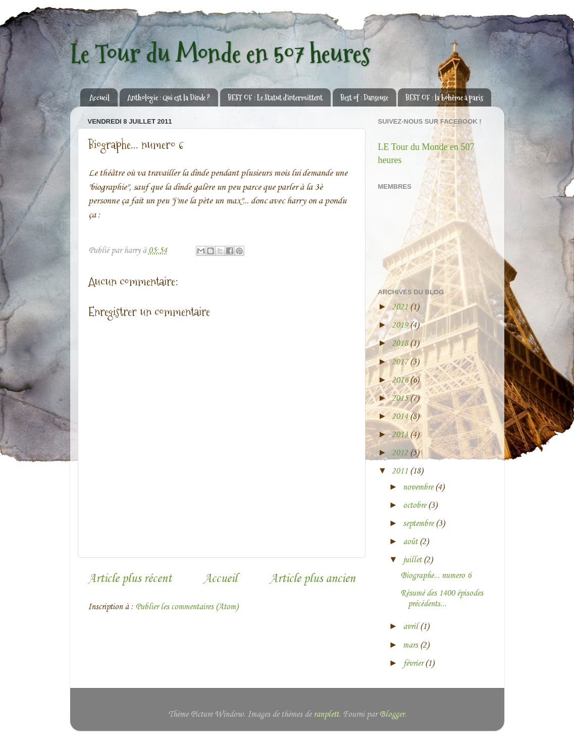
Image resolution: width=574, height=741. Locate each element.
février (414, 663)
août (411, 542)
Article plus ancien (312, 579)
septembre (419, 523)
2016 (401, 380)
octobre (415, 505)
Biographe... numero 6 (435, 575)
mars (411, 645)
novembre (419, 487)
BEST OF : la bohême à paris (444, 97)
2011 (401, 471)
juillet (413, 560)
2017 (401, 362)
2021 (401, 307)
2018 (401, 343)
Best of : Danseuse (364, 97)
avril (411, 626)
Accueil (99, 97)
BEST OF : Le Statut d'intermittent (275, 97)
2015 (401, 398)
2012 (401, 453)
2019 (401, 325)
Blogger (391, 714)
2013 (401, 435)
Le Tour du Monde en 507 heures (220, 53)
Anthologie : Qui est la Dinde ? (168, 97)
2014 (401, 416)
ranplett (326, 714)
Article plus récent (130, 579)
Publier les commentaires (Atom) (186, 607)
